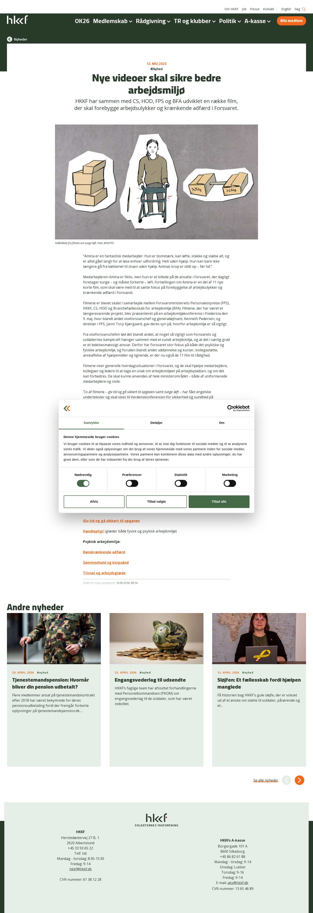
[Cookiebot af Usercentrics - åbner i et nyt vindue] (230, 408)
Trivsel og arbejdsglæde (104, 573)
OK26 (82, 16)
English (286, 4)
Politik (231, 16)
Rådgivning (154, 16)
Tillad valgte (156, 501)
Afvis (94, 501)
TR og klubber (195, 16)
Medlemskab (113, 16)
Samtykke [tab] (91, 422)
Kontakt (268, 4)
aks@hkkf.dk (238, 840)
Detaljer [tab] (156, 422)
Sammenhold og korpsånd (106, 562)
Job (244, 4)
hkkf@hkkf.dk (80, 826)
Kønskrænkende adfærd (104, 552)
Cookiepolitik (153, 903)
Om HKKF (231, 4)
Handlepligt (93, 531)
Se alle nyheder (265, 737)
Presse (255, 4)
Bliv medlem (291, 15)
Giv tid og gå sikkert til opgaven (111, 520)
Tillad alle (218, 501)
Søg (300, 4)
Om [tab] (221, 422)
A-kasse (258, 16)
